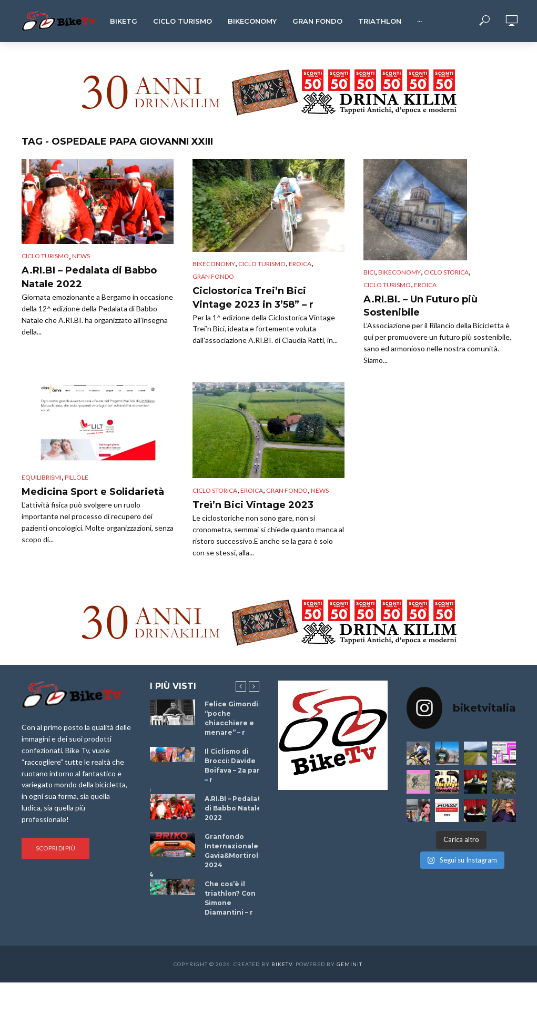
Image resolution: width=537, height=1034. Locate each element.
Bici (369, 272)
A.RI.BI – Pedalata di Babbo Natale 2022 (89, 277)
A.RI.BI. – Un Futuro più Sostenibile (420, 306)
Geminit (349, 964)
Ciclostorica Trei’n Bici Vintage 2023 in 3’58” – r (252, 297)
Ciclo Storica (446, 272)
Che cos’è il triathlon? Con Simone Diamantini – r (230, 898)
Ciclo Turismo (182, 21)
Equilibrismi (42, 477)
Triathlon (379, 21)
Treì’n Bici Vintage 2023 (252, 505)
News (81, 256)
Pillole (76, 477)
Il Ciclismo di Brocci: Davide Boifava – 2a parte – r (236, 765)
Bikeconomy (252, 21)
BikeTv (281, 964)
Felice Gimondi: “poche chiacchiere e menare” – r (232, 718)
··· (419, 21)
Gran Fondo (317, 21)
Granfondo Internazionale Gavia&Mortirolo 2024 (234, 851)
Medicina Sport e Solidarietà (93, 492)
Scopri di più (55, 848)
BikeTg (123, 21)
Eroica (300, 264)
